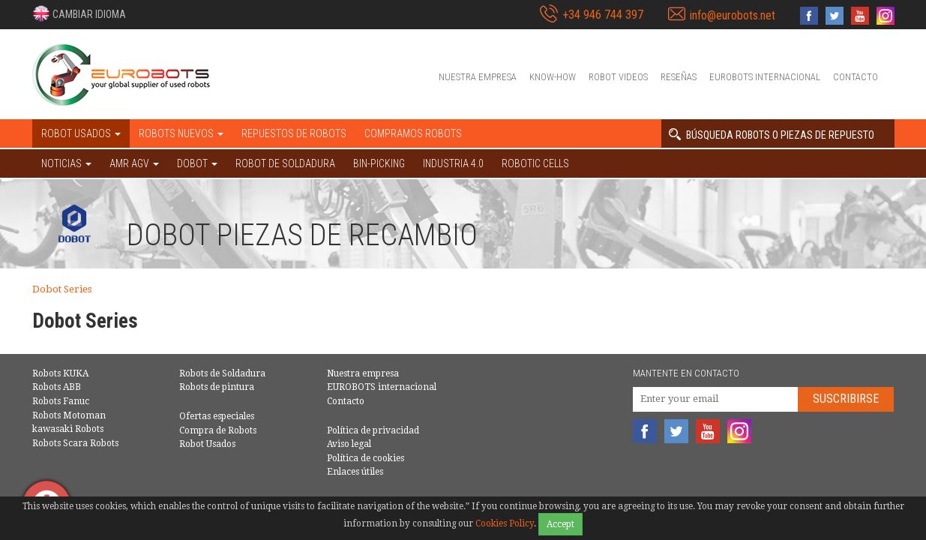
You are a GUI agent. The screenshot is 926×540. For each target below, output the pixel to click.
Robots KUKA (60, 373)
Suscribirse (846, 399)
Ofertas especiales (216, 416)
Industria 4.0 (453, 164)
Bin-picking (379, 164)
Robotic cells (535, 164)
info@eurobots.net (732, 15)
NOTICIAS (66, 164)
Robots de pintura (216, 387)
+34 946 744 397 (602, 15)
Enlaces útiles (355, 471)
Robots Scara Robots (75, 443)
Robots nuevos (181, 134)
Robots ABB (56, 387)
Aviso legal (349, 444)
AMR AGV (134, 164)
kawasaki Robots (67, 429)
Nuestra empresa (478, 76)
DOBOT (197, 164)
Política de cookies (365, 458)
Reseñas (679, 76)
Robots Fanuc (60, 401)
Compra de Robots (217, 430)
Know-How (552, 76)
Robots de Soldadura (222, 373)
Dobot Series (61, 289)
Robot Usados (207, 444)
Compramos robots (413, 134)
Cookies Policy (504, 523)
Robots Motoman (69, 415)
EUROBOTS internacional (764, 76)
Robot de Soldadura (285, 164)
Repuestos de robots (293, 134)
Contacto (855, 76)
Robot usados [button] (81, 134)
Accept (560, 524)
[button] (79, 13)
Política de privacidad (373, 430)
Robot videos (618, 76)
